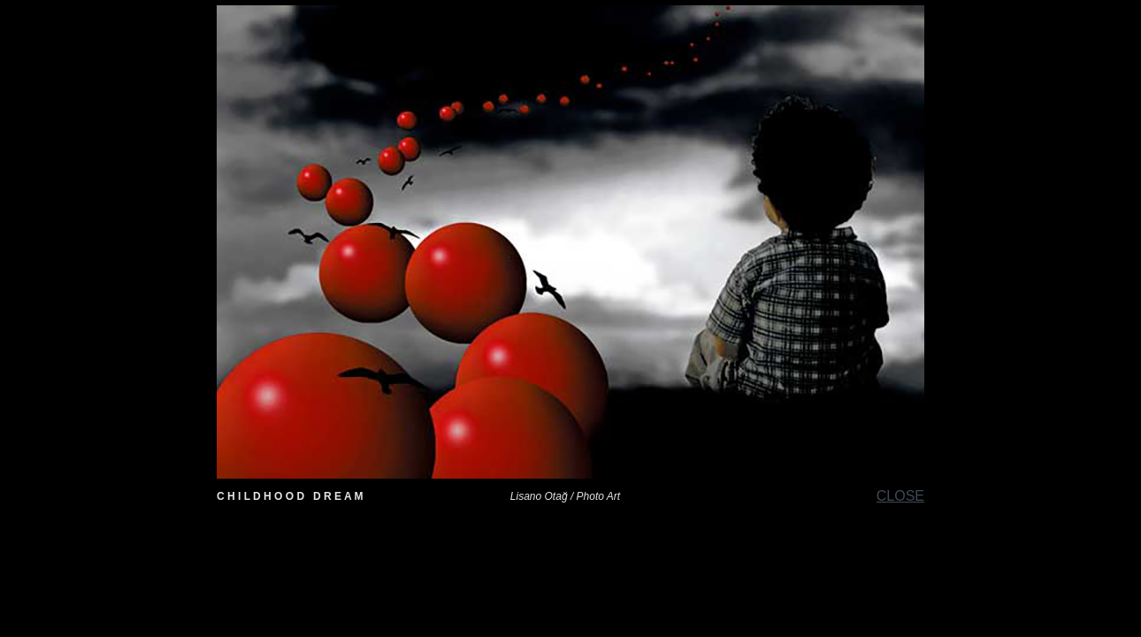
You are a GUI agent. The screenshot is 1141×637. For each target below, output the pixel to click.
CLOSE (900, 495)
